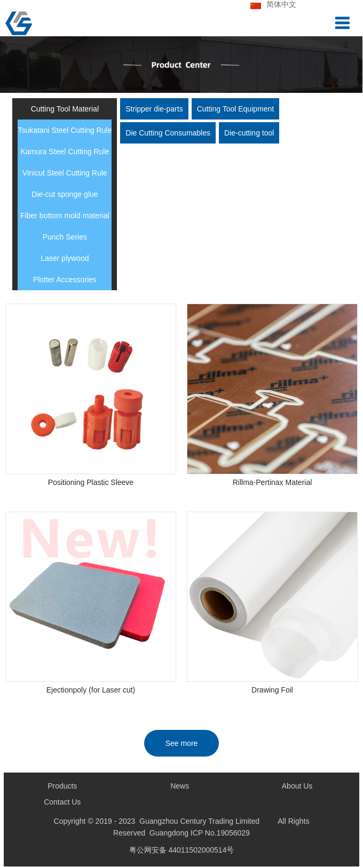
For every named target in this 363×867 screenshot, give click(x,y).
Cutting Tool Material (65, 109)
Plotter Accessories (65, 279)
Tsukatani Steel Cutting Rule (65, 130)
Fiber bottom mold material (64, 215)
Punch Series (65, 237)
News (179, 786)
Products (62, 786)
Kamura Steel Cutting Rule (64, 151)
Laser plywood (65, 258)
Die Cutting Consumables (167, 133)
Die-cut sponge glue (64, 194)
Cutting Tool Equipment (235, 109)
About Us (297, 786)
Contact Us (62, 802)
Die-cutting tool (249, 133)
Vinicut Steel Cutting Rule (64, 173)
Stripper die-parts (154, 109)
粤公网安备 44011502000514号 (181, 850)
